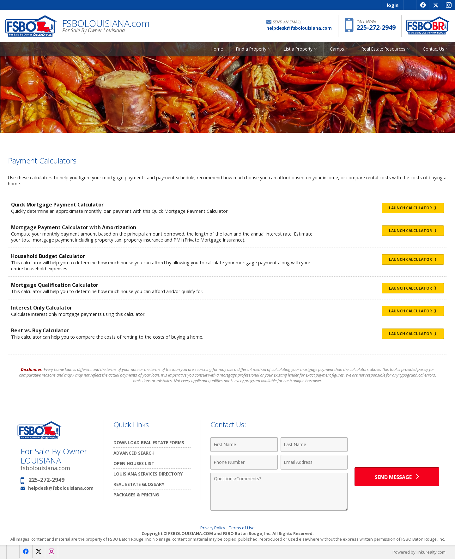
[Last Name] (314, 444)
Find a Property (251, 49)
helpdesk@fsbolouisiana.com (61, 488)
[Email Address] (314, 462)
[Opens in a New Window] (422, 5)
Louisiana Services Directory (148, 474)
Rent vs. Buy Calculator (40, 330)
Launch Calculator (412, 208)
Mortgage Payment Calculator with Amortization (74, 227)
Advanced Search (134, 453)
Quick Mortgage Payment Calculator (57, 204)
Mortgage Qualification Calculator (55, 284)
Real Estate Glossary (138, 484)
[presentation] (397, 448)
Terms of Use (242, 528)
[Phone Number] (244, 462)
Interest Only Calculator (41, 307)
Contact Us (433, 49)
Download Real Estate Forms (148, 442)
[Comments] (279, 492)
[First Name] (244, 444)
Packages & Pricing (136, 495)
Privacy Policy (212, 528)
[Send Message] (397, 476)
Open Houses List (133, 463)
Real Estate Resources (383, 49)
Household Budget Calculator (48, 256)
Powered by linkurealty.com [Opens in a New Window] (419, 552)
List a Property (298, 49)
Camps (337, 49)
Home (217, 49)
